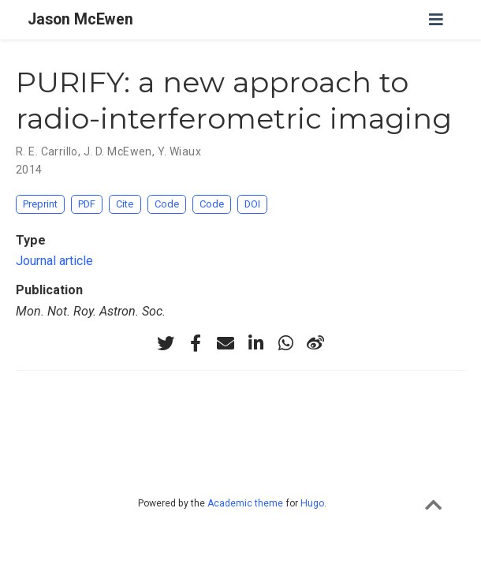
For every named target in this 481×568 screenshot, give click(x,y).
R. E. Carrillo (47, 151)
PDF (86, 204)
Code (167, 204)
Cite (124, 204)
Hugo (312, 503)
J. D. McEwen (118, 151)
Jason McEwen (80, 19)
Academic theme (245, 503)
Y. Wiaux (179, 151)
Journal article (54, 260)
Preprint (40, 204)
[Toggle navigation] (436, 20)
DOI (252, 204)
